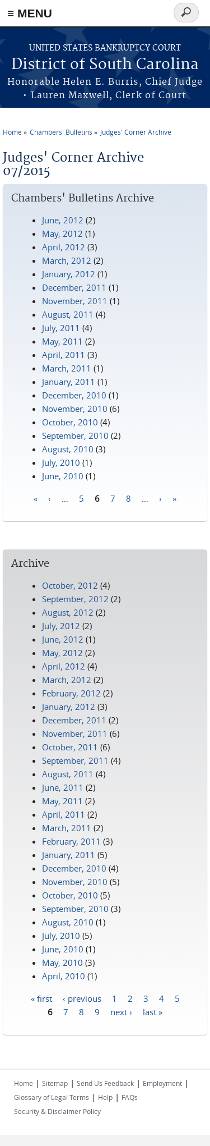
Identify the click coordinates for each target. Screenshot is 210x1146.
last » (152, 1011)
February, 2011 (71, 841)
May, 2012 (62, 233)
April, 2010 (63, 976)
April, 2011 (63, 354)
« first (41, 997)
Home (12, 131)
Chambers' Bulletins (61, 131)
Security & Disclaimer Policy (57, 1111)
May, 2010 (62, 962)
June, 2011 (62, 787)
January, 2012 (68, 273)
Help (105, 1097)
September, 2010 (75, 435)
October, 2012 (70, 585)
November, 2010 (75, 408)
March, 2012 (66, 260)
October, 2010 (70, 422)
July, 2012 (61, 625)
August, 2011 (68, 314)
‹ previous (82, 997)
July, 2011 (61, 327)
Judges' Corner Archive (135, 131)
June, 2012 (62, 220)
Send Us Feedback (105, 1083)
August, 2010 (68, 449)
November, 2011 (75, 300)
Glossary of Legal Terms (51, 1097)
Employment (162, 1083)
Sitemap (55, 1083)
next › (121, 1011)
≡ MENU (29, 13)
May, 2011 (62, 341)
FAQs (130, 1097)
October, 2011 (70, 747)
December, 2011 (74, 287)
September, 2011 (75, 760)
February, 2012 (71, 693)
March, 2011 (66, 368)
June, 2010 (62, 476)
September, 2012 (75, 598)
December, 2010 (74, 395)
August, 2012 (68, 612)
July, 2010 (61, 462)
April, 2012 (63, 247)
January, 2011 (68, 381)
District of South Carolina (105, 65)
